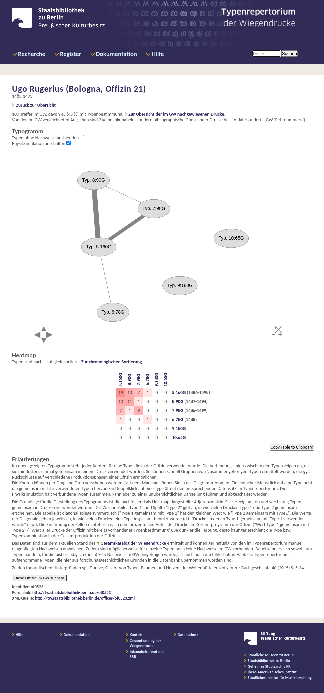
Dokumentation (116, 54)
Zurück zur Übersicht (36, 105)
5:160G (120, 380)
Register (70, 54)
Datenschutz (188, 634)
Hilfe (158, 54)
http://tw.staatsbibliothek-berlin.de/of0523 (71, 592)
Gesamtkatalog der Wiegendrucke (133, 543)
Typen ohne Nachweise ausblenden (46, 138)
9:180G (156, 380)
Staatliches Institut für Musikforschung (280, 677)
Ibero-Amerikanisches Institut (272, 672)
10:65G (165, 380)
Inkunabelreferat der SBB (147, 654)
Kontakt (136, 634)
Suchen (289, 53)
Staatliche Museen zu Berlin (271, 655)
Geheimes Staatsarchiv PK (269, 666)
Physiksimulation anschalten (39, 143)
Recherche (31, 54)
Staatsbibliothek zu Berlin (269, 660)
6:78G (147, 379)
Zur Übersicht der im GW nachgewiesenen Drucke (176, 114)
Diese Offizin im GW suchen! (39, 578)
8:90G (129, 379)
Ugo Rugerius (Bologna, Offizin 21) (79, 88)
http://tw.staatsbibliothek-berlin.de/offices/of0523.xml (85, 598)
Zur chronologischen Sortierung (111, 362)
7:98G (138, 379)
